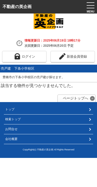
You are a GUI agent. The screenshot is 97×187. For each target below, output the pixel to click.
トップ (9, 109)
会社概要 (11, 139)
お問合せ (11, 129)
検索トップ (13, 119)
